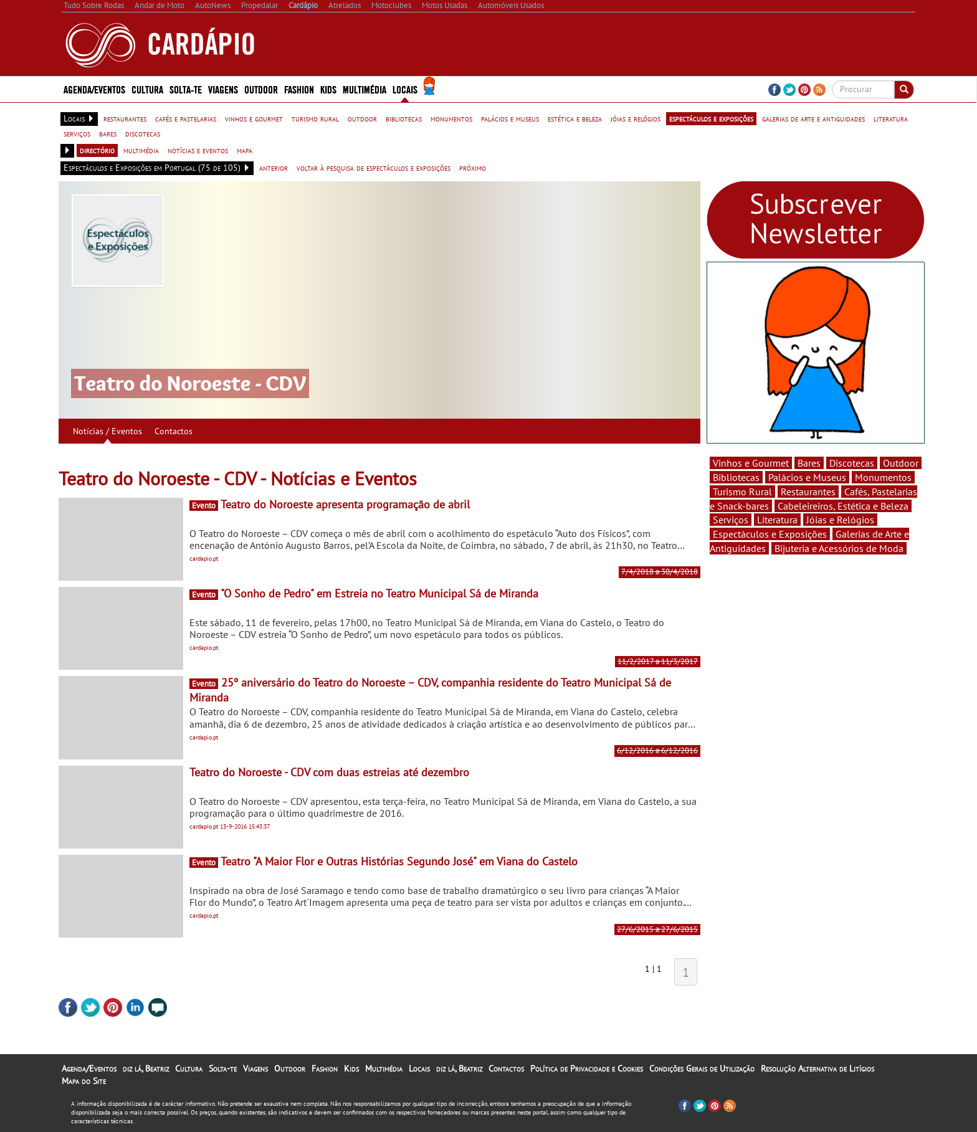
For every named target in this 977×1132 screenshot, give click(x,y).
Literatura (777, 519)
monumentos (451, 118)
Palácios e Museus (807, 477)
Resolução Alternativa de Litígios (817, 1068)
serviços (77, 133)
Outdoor (261, 89)
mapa (244, 150)
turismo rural (315, 118)
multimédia (141, 150)
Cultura (147, 89)
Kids (328, 89)
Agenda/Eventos (94, 89)
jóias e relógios (635, 118)
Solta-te (185, 89)
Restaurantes (808, 491)
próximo (472, 167)
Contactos (174, 431)
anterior (273, 167)
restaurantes (124, 118)
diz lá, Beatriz (146, 1068)
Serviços (730, 519)
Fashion (299, 89)
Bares (809, 463)
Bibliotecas (736, 477)
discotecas (142, 133)
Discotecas (851, 463)
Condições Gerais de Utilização (702, 1068)
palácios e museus (510, 118)
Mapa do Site (84, 1081)
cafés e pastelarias (185, 118)
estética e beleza (575, 118)
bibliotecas (404, 118)
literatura (891, 118)
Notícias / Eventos (107, 431)
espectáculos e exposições (711, 118)
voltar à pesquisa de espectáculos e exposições (373, 167)
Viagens (223, 89)
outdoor (362, 118)
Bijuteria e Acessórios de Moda (838, 548)
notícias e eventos (198, 150)
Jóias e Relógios (840, 519)
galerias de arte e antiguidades (813, 118)
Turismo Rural (742, 491)
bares (108, 133)
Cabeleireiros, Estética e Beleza (843, 506)
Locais (405, 89)
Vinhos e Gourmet (751, 463)
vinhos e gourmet (254, 118)
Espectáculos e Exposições (770, 534)
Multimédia (364, 89)
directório (97, 150)
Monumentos (883, 477)
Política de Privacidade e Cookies (586, 1068)
